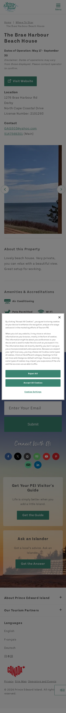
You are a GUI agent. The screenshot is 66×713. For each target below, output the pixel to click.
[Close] (59, 317)
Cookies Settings (33, 392)
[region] (33, 356)
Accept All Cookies (33, 383)
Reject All (33, 373)
